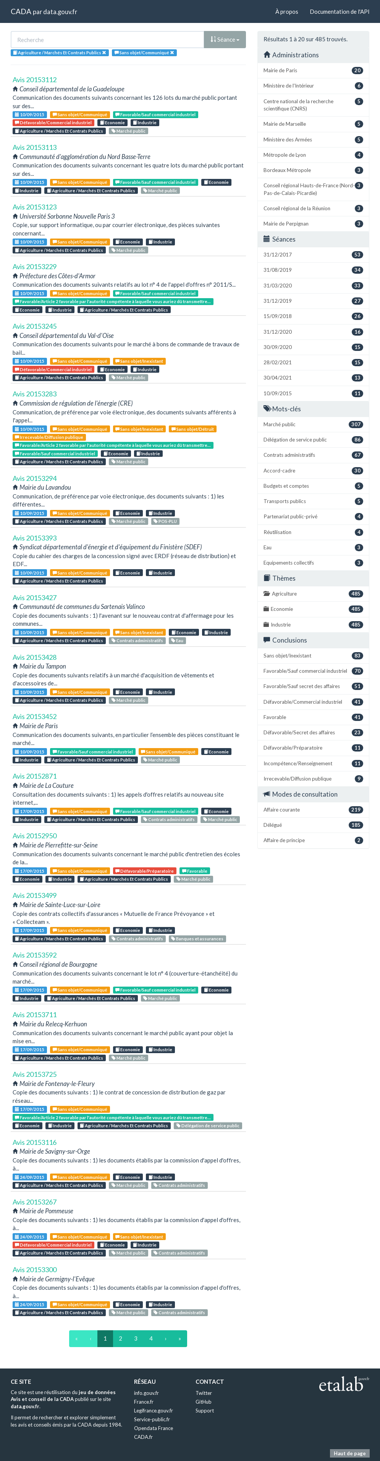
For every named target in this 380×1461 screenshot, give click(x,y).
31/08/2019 (313, 270)
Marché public (129, 130)
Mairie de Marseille (313, 124)
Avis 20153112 (35, 79)
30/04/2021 (313, 377)
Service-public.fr (152, 1419)
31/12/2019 (313, 301)
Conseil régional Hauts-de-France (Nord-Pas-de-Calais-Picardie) (313, 189)
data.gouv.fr (60, 11)
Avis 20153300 (35, 1269)
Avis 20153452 (35, 716)
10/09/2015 (29, 114)
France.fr (144, 1402)
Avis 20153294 (35, 478)
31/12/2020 (313, 332)
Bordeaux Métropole (313, 170)
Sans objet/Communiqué (80, 114)
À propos (286, 11)
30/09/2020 (313, 347)
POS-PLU (165, 521)
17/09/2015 (29, 811)
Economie (112, 122)
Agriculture (313, 593)
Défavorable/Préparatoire (144, 870)
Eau (177, 640)
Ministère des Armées (313, 139)
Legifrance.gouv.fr (153, 1410)
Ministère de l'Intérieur (313, 85)
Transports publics (313, 501)
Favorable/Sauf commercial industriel (155, 114)
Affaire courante (313, 809)
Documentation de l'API (340, 11)
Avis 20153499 (35, 895)
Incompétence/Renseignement (313, 763)
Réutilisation (313, 532)
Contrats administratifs (137, 640)
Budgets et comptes (313, 486)
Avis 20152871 (35, 776)
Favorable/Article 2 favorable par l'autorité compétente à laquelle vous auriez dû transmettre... (113, 301)
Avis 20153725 (35, 1074)
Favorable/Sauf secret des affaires (313, 686)
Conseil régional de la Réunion (313, 208)
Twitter (204, 1393)
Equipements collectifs (313, 563)
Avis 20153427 (35, 597)
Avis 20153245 (35, 326)
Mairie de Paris (313, 70)
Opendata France (153, 1428)
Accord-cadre (313, 470)
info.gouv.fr (146, 1393)
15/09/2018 (313, 316)
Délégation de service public (207, 1125)
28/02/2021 (313, 362)
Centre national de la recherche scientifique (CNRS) (313, 105)
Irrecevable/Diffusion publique (49, 437)
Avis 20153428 (35, 657)
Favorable (194, 870)
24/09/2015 (29, 1177)
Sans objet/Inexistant (139, 361)
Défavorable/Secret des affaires (313, 732)
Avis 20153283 (35, 394)
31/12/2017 (313, 254)
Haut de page (350, 1453)
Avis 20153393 (35, 538)
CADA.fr (143, 1437)
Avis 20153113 (35, 147)
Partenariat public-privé (313, 516)
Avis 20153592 (35, 955)
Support (205, 1410)
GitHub (204, 1402)
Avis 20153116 (35, 1142)
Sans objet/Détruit (192, 429)
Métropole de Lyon (313, 155)
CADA (21, 11)
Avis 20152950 (35, 835)
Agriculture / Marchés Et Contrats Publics (59, 130)
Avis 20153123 (35, 207)
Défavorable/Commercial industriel (53, 122)
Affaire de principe (313, 840)
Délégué (313, 825)
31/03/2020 (313, 285)
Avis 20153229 (35, 266)
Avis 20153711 (35, 1014)
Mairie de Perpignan (313, 223)
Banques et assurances (197, 938)
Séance (224, 39)
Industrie (145, 122)
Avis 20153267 (35, 1202)
